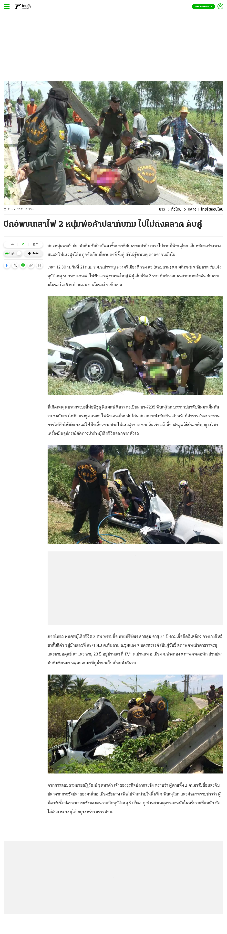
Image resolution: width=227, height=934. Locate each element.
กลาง (192, 210)
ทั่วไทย (176, 210)
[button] (7, 265)
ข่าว (162, 210)
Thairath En (203, 6)
